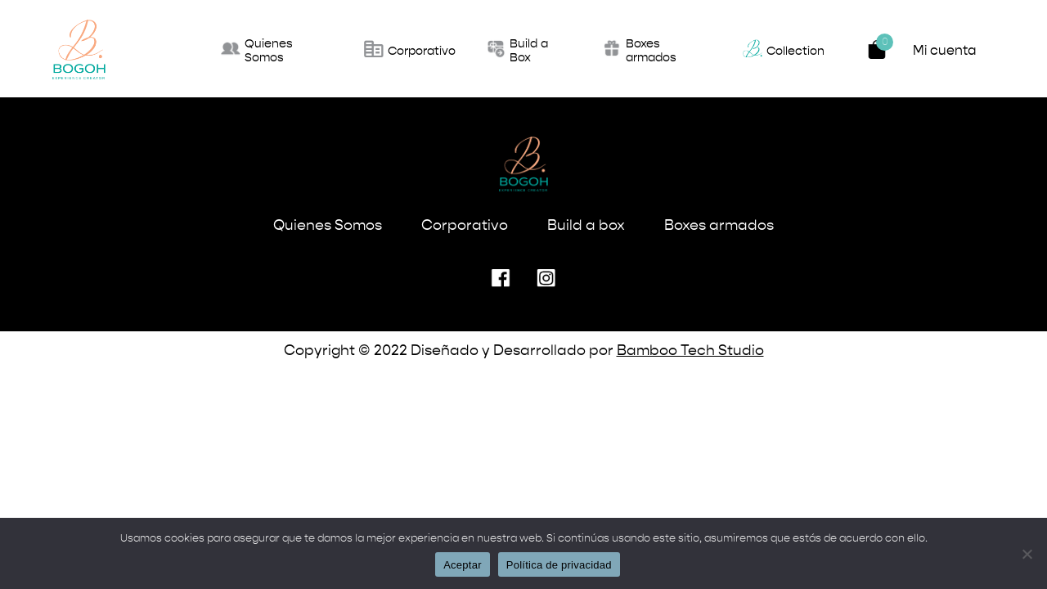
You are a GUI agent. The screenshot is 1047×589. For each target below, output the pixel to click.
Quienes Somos (327, 225)
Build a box (586, 225)
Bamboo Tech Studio (690, 351)
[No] (1026, 554)
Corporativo (464, 225)
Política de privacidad (559, 565)
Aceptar (462, 565)
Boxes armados (719, 225)
